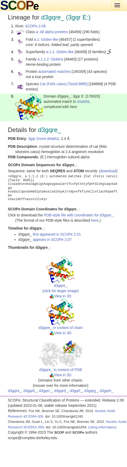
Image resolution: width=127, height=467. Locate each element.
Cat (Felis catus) (53, 84)
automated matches (54, 71)
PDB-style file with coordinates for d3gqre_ (78, 215)
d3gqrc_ (45, 391)
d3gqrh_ (106, 391)
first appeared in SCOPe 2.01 (57, 234)
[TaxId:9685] (78, 84)
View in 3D (61, 296)
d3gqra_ (14, 391)
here (94, 220)
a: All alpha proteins (52, 32)
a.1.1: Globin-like (60, 52)
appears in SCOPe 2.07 (52, 239)
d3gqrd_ (61, 391)
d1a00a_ (84, 101)
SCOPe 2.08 (35, 26)
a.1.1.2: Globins (50, 59)
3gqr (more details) (43, 138)
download (108, 171)
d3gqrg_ (91, 391)
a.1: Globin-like (46, 39)
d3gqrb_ (30, 391)
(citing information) (102, 427)
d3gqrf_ (76, 391)
